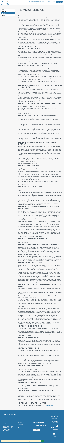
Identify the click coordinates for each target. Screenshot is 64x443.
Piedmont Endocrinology (10, 414)
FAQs (36, 3)
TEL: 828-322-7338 (32, 1)
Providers (22, 3)
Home (19, 3)
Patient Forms (21, 422)
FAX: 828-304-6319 (39, 1)
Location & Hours (49, 3)
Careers (26, 3)
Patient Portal (60, 2)
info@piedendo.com (49, 405)
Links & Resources (22, 425)
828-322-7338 (6, 429)
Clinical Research (31, 3)
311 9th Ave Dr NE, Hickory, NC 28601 (49, 1)
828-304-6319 (6, 430)
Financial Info (43, 3)
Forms (39, 3)
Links (54, 3)
